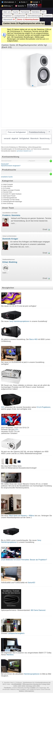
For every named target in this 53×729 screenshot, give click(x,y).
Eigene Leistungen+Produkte (11, 190)
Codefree (48, 16)
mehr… (13, 223)
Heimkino (36, 12)
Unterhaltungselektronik (10, 198)
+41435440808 (16, 684)
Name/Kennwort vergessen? (11, 166)
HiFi (43, 12)
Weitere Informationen (26, 691)
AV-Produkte (6, 188)
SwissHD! (31, 582)
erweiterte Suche (7, 177)
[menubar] (26, 4)
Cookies (33, 688)
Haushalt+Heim (7, 192)
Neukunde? (5, 164)
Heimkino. (10, 655)
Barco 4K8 (33, 339)
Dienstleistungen (35, 16)
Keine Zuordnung (8, 203)
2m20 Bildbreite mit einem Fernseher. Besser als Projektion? (24, 560)
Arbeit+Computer (8, 184)
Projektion (7, 16)
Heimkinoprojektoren (32, 674)
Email (45, 229)
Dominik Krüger (10, 239)
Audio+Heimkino (8, 186)
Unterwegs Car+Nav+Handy (11, 199)
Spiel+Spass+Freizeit (9, 196)
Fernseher (25, 12)
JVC (2, 407)
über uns (7, 12)
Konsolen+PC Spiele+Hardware (12, 194)
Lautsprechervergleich (16, 633)
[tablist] (26, 137)
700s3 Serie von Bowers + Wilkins (21, 515)
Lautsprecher (19, 16)
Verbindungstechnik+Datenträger (12, 201)
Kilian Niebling (9, 262)
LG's (16, 429)
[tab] (16, 132)
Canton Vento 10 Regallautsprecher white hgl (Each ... (27, 23)
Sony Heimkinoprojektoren (19, 321)
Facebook (7, 688)
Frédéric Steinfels (11, 215)
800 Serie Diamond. (38, 610)
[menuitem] (8, 2)
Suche (15, 12)
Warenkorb (9, 19)
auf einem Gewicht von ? (24, 151)
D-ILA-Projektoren (43, 407)
